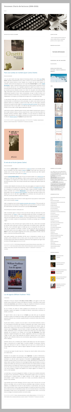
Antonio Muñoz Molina (13, 176)
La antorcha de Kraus (55, 221)
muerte (24, 173)
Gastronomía (53, 180)
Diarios (15, 214)
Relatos (53, 188)
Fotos (55, 179)
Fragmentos (60, 179)
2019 (54, 173)
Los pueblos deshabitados (56, 227)
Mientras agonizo (13, 116)
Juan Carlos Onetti (18, 120)
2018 (16, 244)
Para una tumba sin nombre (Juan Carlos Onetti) (20, 73)
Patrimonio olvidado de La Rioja (57, 235)
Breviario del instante (55, 200)
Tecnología (61, 188)
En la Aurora (53, 213)
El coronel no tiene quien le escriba (29, 104)
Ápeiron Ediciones (58, 189)
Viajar (52, 190)
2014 (57, 171)
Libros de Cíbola (54, 225)
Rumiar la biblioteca (54, 241)
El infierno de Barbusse (55, 206)
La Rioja (65, 180)
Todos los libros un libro (55, 246)
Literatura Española (58, 184)
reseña (9, 121)
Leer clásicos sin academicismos (57, 222)
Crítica (53, 175)
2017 (64, 171)
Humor (58, 180)
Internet (62, 180)
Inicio (5, 10)
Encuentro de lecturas (55, 214)
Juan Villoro (15, 247)
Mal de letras (53, 230)
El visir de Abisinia (54, 208)
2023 (65, 172)
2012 (52, 171)
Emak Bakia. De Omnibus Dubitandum (58, 211)
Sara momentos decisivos (56, 244)
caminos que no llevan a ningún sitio (58, 202)
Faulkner (35, 120)
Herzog (23, 170)
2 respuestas (6, 297)
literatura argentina (62, 183)
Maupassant (23, 190)
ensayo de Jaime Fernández (21, 192)
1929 (5, 396)
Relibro (52, 239)
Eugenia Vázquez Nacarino (31, 244)
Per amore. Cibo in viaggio (56, 236)
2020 (58, 173)
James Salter (39, 244)
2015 (59, 171)
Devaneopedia (53, 63)
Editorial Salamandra (21, 244)
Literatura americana (22, 395)
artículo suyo (40, 176)
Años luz (29, 168)
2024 (51, 174)
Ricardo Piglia (14, 121)
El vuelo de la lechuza (55, 210)
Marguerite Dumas (38, 187)
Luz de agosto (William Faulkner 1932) (17, 294)
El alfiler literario (54, 205)
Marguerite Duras (21, 247)
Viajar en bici (53, 247)
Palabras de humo (54, 233)
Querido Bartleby (54, 238)
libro (11, 396)
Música (60, 187)
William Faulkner (33, 395)
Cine (66, 174)
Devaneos (54, 177)
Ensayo (52, 179)
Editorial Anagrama (61, 177)
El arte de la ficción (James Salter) (15, 162)
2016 (61, 171)
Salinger (43, 217)
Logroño (56, 187)
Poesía (63, 187)
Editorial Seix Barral (61, 178)
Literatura (61, 182)
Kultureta (52, 219)
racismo (22, 396)
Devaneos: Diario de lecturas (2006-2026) (21, 6)
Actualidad (55, 174)
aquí (41, 79)
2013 (54, 171)
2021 (60, 173)
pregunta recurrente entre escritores (27, 203)
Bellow (23, 245)
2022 (63, 172)
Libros (23, 120)
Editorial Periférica (54, 178)
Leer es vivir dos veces (55, 224)
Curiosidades (58, 175)
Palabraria (53, 232)
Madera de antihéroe (55, 228)
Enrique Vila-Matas (54, 216)
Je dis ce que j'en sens (55, 217)
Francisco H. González (28, 121)
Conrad (16, 200)
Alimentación (61, 174)
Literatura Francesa (56, 186)
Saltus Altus (53, 243)
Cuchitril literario (54, 203)
